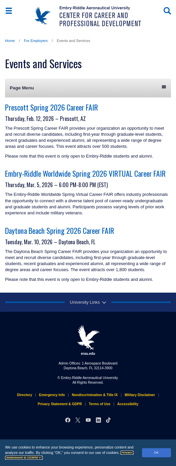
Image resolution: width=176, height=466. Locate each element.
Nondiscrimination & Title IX (94, 395)
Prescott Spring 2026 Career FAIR (51, 107)
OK (156, 452)
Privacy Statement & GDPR (60, 404)
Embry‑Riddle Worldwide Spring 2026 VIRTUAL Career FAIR (85, 173)
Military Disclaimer (140, 395)
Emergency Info (52, 395)
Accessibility (128, 404)
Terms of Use (99, 404)
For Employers (36, 41)
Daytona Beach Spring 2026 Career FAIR (59, 230)
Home (10, 41)
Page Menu (88, 87)
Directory (24, 395)
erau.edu (88, 340)
